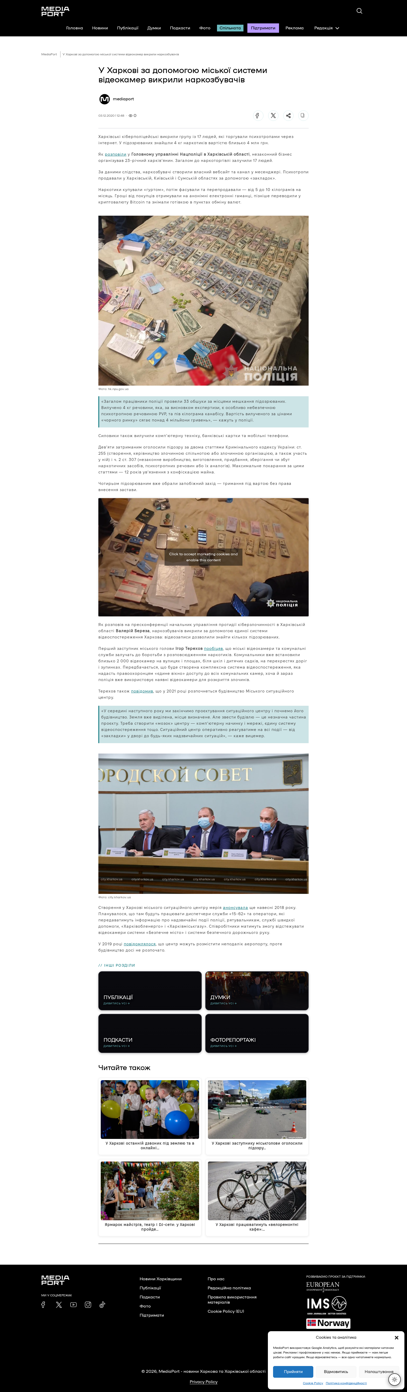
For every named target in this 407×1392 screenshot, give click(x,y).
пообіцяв (213, 648)
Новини (100, 28)
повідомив (142, 691)
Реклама (295, 28)
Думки (154, 28)
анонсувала (235, 907)
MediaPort (49, 54)
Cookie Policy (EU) (226, 1311)
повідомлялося (140, 944)
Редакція (326, 28)
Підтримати (263, 28)
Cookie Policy (313, 1383)
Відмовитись (336, 1372)
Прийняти (293, 1372)
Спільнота (230, 28)
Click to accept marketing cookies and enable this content (203, 557)
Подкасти (180, 28)
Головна (74, 28)
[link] (44, 1304)
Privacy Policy (204, 1382)
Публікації (127, 28)
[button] (396, 1337)
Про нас (216, 1279)
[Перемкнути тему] (394, 1379)
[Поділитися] (288, 115)
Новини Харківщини (161, 1279)
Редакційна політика (229, 1288)
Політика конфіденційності (346, 1383)
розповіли (115, 154)
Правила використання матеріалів (232, 1299)
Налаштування (379, 1372)
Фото (205, 28)
